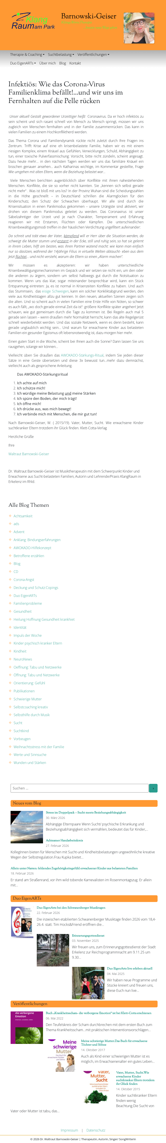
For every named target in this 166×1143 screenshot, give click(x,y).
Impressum (69, 1130)
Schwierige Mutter (28, 699)
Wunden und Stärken (30, 762)
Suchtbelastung (60, 54)
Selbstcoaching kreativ (31, 707)
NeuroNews (23, 659)
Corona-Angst (24, 579)
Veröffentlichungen (92, 54)
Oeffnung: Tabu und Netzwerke (38, 667)
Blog (62, 63)
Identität (20, 627)
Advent (19, 531)
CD (16, 571)
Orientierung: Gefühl (29, 683)
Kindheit (20, 651)
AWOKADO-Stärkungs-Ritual (82, 355)
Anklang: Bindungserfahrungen (37, 539)
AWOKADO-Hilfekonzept (32, 547)
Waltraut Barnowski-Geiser (28, 454)
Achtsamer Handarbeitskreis (64, 840)
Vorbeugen (22, 738)
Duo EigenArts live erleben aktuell (129, 968)
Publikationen (24, 691)
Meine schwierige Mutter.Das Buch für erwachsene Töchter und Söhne (114, 1043)
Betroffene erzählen (29, 555)
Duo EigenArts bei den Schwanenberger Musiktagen (71, 908)
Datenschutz (95, 1130)
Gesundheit (23, 611)
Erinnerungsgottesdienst (88, 936)
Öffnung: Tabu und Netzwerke (37, 675)
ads (16, 523)
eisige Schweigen (55, 291)
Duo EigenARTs (21, 63)
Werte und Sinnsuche (30, 754)
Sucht (18, 722)
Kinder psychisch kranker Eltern (38, 643)
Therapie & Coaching (26, 54)
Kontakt (75, 63)
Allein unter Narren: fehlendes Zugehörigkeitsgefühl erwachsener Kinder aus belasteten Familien (74, 868)
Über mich (47, 63)
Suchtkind (21, 730)
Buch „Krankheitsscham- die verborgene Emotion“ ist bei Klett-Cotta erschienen (98, 1013)
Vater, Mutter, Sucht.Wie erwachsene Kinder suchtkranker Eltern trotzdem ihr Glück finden (135, 1078)
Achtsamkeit (23, 516)
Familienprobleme (28, 603)
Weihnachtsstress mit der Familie (39, 746)
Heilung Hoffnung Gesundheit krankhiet (44, 619)
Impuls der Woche (28, 635)
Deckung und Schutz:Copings (36, 587)
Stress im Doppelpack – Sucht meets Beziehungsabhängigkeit (86, 812)
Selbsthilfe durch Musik (32, 714)
